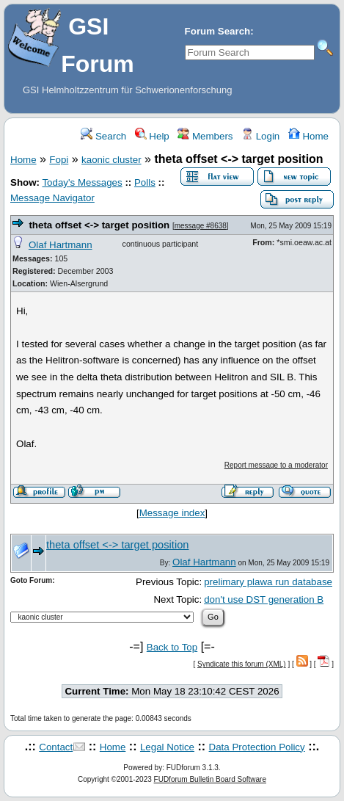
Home (308, 136)
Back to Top (172, 647)
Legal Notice (167, 747)
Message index (172, 512)
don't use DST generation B (263, 599)
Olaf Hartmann (60, 244)
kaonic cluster (111, 159)
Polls (144, 182)
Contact (56, 747)
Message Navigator (52, 197)
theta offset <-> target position (99, 225)
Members (205, 136)
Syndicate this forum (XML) (241, 664)
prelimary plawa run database (268, 581)
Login (260, 136)
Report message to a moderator (276, 465)
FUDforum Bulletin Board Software (210, 779)
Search (103, 136)
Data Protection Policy (257, 747)
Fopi (58, 159)
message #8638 (201, 226)
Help (152, 136)
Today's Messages (82, 182)
